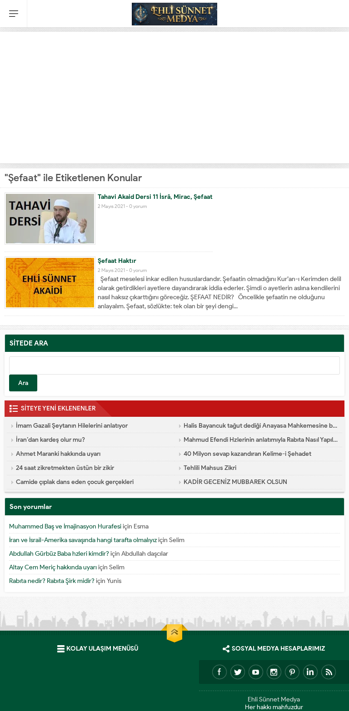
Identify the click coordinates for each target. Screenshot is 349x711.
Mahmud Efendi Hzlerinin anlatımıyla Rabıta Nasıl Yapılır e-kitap (261, 440)
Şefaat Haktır (117, 261)
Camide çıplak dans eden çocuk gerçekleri (75, 482)
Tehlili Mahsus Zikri (210, 468)
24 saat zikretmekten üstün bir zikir (65, 468)
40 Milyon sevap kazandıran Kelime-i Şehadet (247, 454)
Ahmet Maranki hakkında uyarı (58, 454)
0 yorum (138, 206)
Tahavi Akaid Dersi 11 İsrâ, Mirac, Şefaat (155, 197)
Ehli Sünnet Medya (274, 699)
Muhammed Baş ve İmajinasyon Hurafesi (65, 526)
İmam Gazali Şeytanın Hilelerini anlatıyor (72, 426)
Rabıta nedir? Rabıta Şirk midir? (52, 581)
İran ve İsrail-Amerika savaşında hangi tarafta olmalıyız (83, 540)
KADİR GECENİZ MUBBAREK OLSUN (235, 482)
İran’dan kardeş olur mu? (50, 440)
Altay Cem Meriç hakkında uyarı (53, 567)
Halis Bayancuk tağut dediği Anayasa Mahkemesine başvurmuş (261, 426)
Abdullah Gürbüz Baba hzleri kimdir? (59, 554)
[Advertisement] (174, 95)
